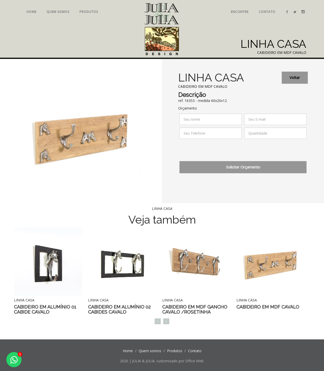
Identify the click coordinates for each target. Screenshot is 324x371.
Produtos (88, 12)
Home (31, 12)
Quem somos (58, 12)
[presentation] (217, 154)
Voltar (295, 79)
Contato (267, 12)
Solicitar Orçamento (243, 169)
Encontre (240, 12)
